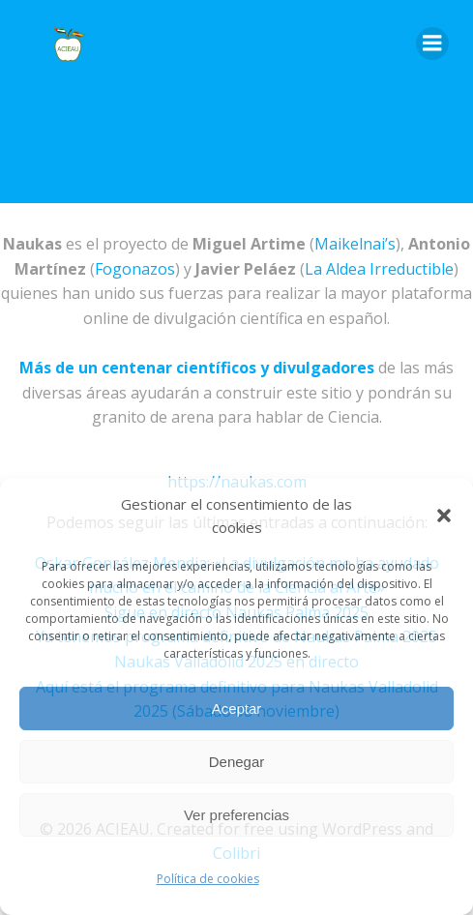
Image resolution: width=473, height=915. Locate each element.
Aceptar (237, 708)
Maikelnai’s (355, 243)
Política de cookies (208, 879)
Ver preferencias (236, 815)
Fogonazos (135, 269)
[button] (444, 515)
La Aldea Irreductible (379, 269)
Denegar (237, 761)
